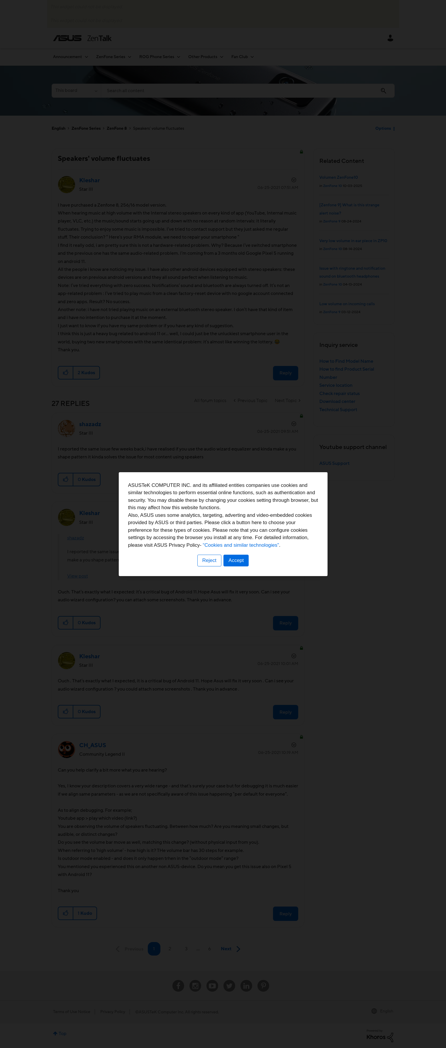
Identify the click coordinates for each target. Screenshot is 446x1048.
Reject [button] (209, 560)
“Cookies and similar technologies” (241, 545)
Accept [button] (236, 560)
